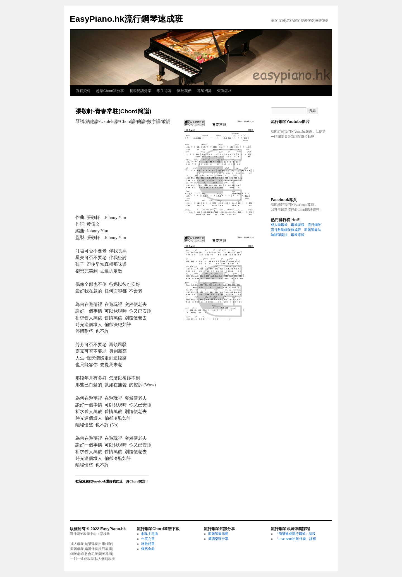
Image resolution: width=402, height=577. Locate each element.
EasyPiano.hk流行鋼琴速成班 (126, 18)
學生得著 (164, 91)
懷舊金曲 (148, 549)
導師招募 (204, 91)
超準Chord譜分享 (110, 91)
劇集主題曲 (149, 534)
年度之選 (148, 539)
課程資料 (83, 91)
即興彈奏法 (312, 230)
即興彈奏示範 (218, 534)
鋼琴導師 (297, 235)
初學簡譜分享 (140, 91)
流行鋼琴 (314, 225)
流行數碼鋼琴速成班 (286, 230)
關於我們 (184, 91)
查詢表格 (224, 91)
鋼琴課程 (297, 225)
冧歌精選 (148, 544)
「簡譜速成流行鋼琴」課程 (295, 534)
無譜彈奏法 (279, 235)
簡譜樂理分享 (218, 539)
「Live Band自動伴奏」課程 (295, 539)
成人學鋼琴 (279, 225)
